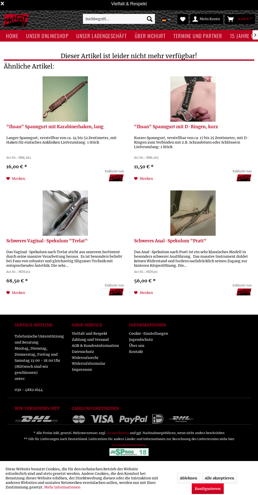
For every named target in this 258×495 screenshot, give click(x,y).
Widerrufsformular (88, 363)
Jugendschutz (141, 339)
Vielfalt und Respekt (89, 333)
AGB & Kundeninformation (95, 345)
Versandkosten (118, 433)
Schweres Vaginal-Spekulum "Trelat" (47, 241)
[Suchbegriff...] (119, 19)
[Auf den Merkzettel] (15, 179)
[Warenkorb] (240, 19)
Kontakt (136, 351)
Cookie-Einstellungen (148, 333)
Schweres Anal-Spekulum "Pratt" (170, 241)
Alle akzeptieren (219, 478)
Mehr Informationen (62, 487)
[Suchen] (149, 19)
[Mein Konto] (206, 19)
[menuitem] (119, 19)
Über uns (136, 345)
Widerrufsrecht (85, 357)
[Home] (12, 36)
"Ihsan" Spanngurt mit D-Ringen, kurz (176, 126)
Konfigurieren (208, 488)
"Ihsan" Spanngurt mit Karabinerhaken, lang (54, 126)
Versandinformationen (128, 445)
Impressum (82, 369)
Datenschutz (83, 351)
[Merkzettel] (182, 19)
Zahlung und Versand (90, 339)
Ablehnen (188, 478)
